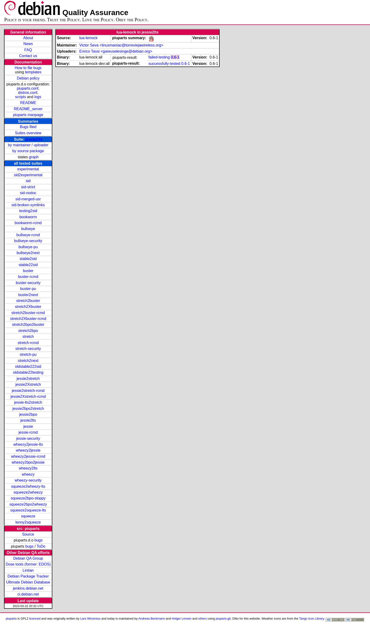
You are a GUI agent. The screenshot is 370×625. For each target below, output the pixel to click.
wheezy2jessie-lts (28, 444)
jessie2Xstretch (28, 384)
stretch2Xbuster (28, 307)
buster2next (28, 295)
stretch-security (28, 349)
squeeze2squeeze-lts (28, 510)
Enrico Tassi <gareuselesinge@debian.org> (115, 51)
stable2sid (28, 259)
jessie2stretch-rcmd (28, 391)
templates (33, 72)
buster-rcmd (28, 277)
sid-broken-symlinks (28, 205)
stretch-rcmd (28, 343)
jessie (28, 426)
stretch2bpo (28, 331)
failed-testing (159, 57)
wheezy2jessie (28, 450)
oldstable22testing (28, 372)
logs (37, 97)
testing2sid (28, 211)
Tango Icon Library (311, 618)
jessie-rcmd (28, 432)
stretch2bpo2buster (28, 325)
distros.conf (27, 93)
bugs (38, 540)
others (202, 618)
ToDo (41, 546)
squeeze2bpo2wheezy (28, 504)
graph (33, 157)
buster (28, 271)
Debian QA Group (28, 558)
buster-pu (28, 289)
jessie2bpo (28, 414)
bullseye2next (28, 253)
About (28, 38)
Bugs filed (28, 127)
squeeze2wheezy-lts (28, 486)
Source (28, 534)
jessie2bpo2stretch (28, 409)
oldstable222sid (28, 367)
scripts (20, 97)
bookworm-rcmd (28, 223)
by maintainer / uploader (28, 145)
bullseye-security (28, 241)
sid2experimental (28, 175)
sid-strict (28, 187)
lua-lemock (88, 38)
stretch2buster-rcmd (28, 313)
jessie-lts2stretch (28, 402)
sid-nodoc (28, 193)
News (28, 44)
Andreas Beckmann (151, 618)
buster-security (28, 283)
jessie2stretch (28, 379)
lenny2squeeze (28, 522)
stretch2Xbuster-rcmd (28, 319)
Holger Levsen (182, 618)
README (28, 103)
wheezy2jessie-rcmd (28, 456)
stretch (28, 337)
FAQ (28, 50)
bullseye (28, 229)
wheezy (28, 474)
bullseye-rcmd (28, 235)
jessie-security (28, 438)
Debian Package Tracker (28, 576)
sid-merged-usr (28, 199)
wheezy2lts (28, 468)
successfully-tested (164, 64)
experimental (28, 169)
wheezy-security (28, 480)
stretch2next (28, 361)
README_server (28, 109)
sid (28, 181)
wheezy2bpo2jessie (28, 462)
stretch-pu (28, 354)
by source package (28, 151)
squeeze (28, 516)
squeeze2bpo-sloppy (28, 498)
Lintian (28, 570)
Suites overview (28, 133)
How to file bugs (28, 68)
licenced (35, 618)
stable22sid (28, 265)
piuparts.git (223, 618)
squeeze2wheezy (28, 492)
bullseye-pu (28, 247)
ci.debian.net (28, 594)
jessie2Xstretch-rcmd (28, 396)
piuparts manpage (28, 115)
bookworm (28, 217)
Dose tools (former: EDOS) (28, 564)
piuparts (11, 618)
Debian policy (28, 78)
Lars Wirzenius (90, 618)
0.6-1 (175, 57)
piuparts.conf (27, 88)
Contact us (28, 56)
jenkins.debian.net (28, 588)
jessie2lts (33, 139)
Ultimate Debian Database (28, 582)
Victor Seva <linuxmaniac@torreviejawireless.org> (121, 45)
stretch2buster (28, 301)
